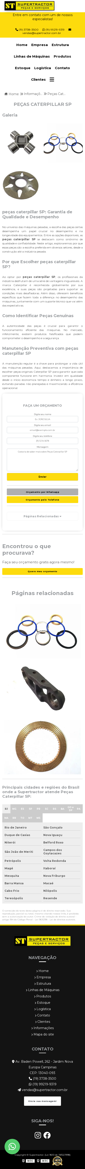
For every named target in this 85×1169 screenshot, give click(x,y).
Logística (42, 68)
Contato (62, 68)
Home (21, 45)
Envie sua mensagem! (42, 1101)
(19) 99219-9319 (42, 1084)
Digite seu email (42, 425)
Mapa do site (42, 1034)
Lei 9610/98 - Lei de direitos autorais (55, 919)
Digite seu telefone (42, 436)
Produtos (62, 56)
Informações (42, 1028)
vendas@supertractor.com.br (46, 31)
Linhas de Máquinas (32, 56)
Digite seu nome (42, 414)
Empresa (39, 45)
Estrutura (60, 45)
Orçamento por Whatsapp (42, 492)
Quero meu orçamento (42, 571)
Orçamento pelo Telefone (42, 499)
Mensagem (43, 447)
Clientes (38, 79)
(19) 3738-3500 (42, 1079)
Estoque (22, 68)
